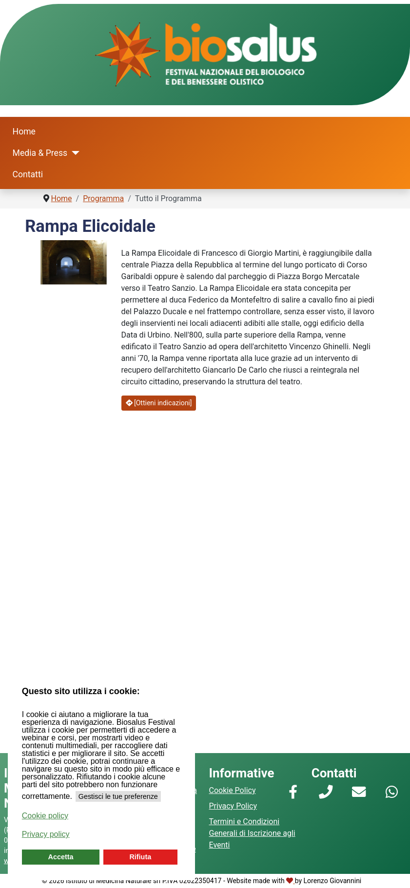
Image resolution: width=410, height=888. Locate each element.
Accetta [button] (61, 857)
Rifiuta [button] (140, 857)
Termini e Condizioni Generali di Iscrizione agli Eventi (252, 833)
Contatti (28, 174)
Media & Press (40, 153)
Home (24, 131)
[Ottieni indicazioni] (159, 403)
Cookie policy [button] (45, 816)
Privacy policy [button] (46, 834)
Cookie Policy (232, 790)
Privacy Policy (233, 806)
